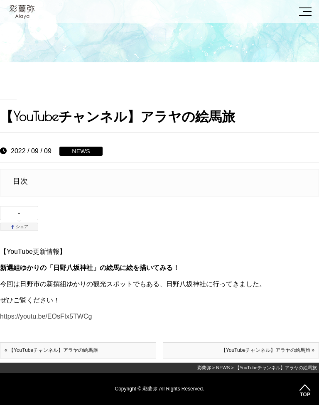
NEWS (81, 151)
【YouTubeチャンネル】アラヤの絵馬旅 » (267, 350)
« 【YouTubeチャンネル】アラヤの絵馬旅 (51, 350)
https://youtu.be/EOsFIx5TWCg (46, 316)
